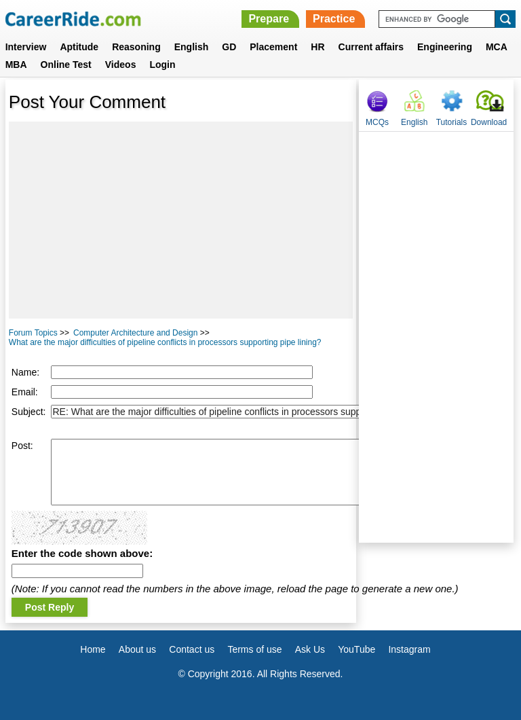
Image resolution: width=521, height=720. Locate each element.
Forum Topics (33, 333)
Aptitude (79, 46)
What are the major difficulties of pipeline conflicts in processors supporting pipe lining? (165, 342)
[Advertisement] (181, 220)
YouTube (356, 649)
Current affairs (371, 46)
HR (317, 46)
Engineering (444, 46)
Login (162, 64)
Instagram (409, 649)
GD (229, 46)
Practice (334, 18)
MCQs (377, 122)
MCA (496, 46)
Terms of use (254, 649)
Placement (273, 46)
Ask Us (310, 649)
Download (489, 122)
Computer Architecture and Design (135, 333)
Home (92, 649)
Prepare (268, 18)
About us (137, 649)
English (191, 46)
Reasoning (136, 46)
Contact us (191, 649)
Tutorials (451, 122)
